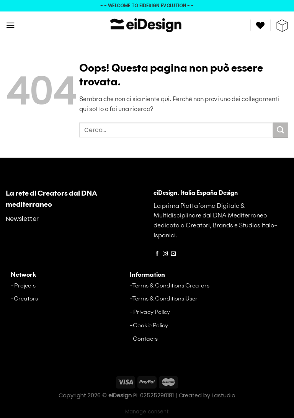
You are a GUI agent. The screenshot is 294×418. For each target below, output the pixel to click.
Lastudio (223, 395)
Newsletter (22, 218)
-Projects (23, 286)
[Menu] (10, 25)
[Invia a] (280, 130)
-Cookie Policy (149, 325)
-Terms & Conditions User (164, 299)
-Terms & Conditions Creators (169, 286)
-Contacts (144, 339)
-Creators (24, 299)
